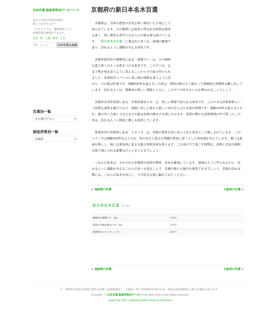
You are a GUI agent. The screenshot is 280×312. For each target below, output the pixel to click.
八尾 (47, 38)
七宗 (35, 38)
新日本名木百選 (111, 41)
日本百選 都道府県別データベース (56, 10)
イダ (62, 38)
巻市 (55, 38)
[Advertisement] (58, 77)
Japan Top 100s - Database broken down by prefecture (140, 300)
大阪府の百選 (232, 189)
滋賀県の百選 (102, 189)
